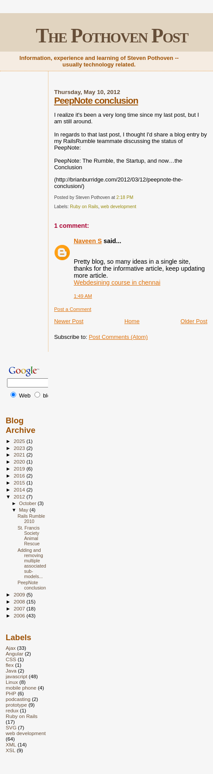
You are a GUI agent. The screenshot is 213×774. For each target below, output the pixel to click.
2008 (20, 601)
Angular (14, 653)
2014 (20, 489)
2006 (20, 615)
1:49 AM (83, 296)
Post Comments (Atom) (118, 337)
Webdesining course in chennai (117, 282)
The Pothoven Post (112, 35)
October (28, 503)
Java (11, 670)
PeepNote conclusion (96, 100)
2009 (20, 594)
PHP (11, 693)
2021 (20, 454)
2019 (20, 468)
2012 (20, 496)
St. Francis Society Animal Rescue (28, 535)
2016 (20, 475)
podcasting (18, 699)
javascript (16, 676)
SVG (11, 727)
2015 (20, 482)
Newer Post (68, 321)
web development (118, 206)
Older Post (194, 321)
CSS (11, 659)
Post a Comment (72, 309)
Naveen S (88, 240)
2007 (20, 608)
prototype (16, 705)
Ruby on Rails (84, 206)
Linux (12, 682)
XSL (10, 750)
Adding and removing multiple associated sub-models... (31, 563)
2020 (20, 461)
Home (132, 321)
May (24, 510)
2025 (20, 441)
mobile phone (21, 687)
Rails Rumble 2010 (31, 518)
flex (10, 665)
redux (12, 710)
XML (11, 744)
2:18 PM (125, 197)
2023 (20, 448)
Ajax (11, 648)
